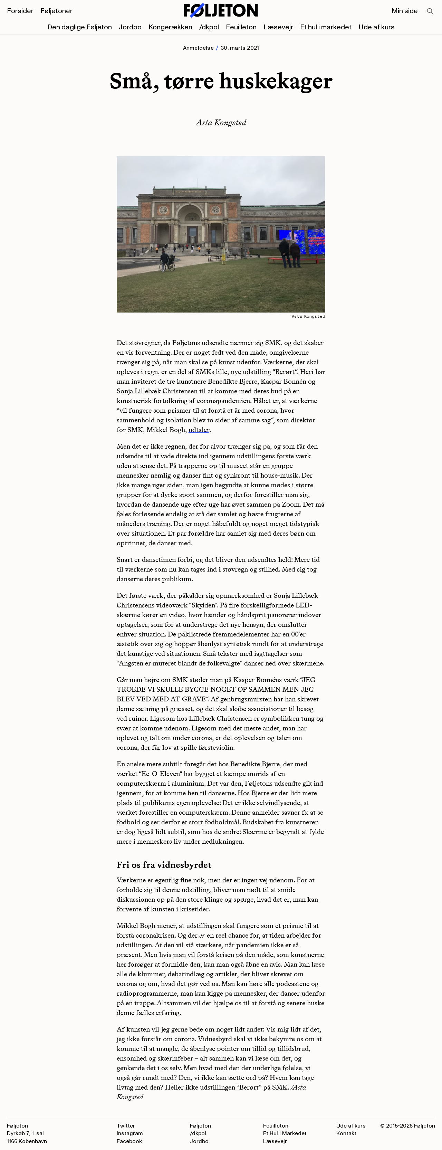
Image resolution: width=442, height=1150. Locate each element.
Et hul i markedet (326, 27)
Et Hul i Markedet (285, 1133)
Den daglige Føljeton (79, 27)
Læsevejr (278, 27)
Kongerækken (170, 27)
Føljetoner (56, 11)
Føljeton (200, 1126)
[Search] (430, 11)
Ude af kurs (376, 27)
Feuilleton (241, 27)
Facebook (129, 1141)
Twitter (126, 1126)
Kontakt (346, 1133)
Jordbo (130, 27)
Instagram (130, 1133)
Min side (405, 11)
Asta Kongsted (221, 122)
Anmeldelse (198, 48)
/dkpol (209, 27)
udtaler (199, 429)
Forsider (20, 11)
